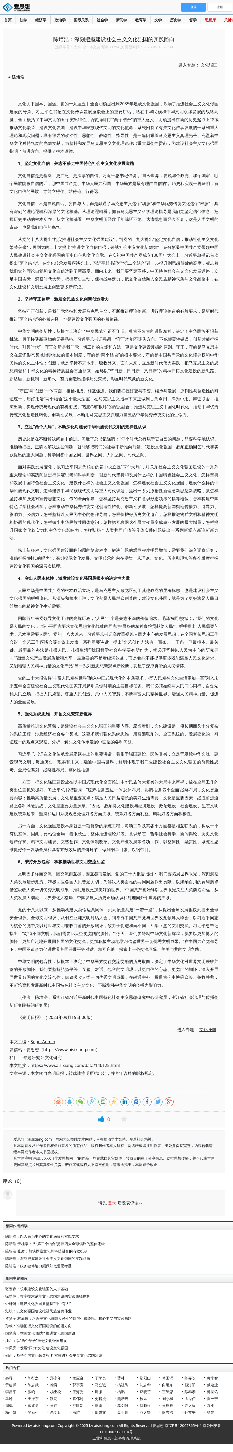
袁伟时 (78, 1398)
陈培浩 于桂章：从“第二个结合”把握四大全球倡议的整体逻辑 (55, 1243)
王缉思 (167, 1391)
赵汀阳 (190, 1384)
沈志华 (145, 1384)
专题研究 (31, 1057)
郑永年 (55, 1377)
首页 (8, 19)
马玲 (9, 1398)
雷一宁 (212, 1398)
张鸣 (31, 1391)
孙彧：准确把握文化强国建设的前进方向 (38, 1325)
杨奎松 (55, 1391)
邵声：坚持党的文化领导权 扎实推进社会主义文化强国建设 (53, 1355)
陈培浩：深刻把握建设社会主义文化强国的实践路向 (47, 1258)
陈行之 (33, 1377)
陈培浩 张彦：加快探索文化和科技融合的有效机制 (46, 1251)
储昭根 (145, 1405)
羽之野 (145, 1412)
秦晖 (9, 1377)
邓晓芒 (145, 1391)
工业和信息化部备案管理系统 (116, 1438)
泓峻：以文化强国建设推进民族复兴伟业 (38, 1310)
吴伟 (53, 1405)
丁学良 (100, 1377)
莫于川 (122, 1412)
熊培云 (122, 1398)
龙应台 (78, 1377)
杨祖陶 (122, 1384)
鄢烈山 (145, 1377)
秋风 (143, 1398)
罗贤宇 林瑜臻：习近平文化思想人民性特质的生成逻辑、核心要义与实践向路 (68, 1318)
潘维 (76, 1412)
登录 (112, 1203)
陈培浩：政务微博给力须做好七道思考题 (38, 1265)
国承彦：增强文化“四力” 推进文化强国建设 (40, 1333)
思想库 (210, 19)
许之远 (190, 1405)
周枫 (9, 1405)
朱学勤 (55, 1412)
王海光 (78, 1391)
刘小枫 (167, 1398)
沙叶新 (78, 1405)
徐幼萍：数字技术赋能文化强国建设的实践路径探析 (47, 1296)
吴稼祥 (167, 1405)
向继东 (167, 1384)
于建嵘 (10, 1384)
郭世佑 (212, 1391)
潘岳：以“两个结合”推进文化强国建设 (36, 1340)
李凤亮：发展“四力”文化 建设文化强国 (36, 1347)
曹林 (121, 1377)
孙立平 (190, 1412)
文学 (158, 19)
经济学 (40, 19)
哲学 (193, 19)
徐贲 (53, 1384)
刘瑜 (98, 1405)
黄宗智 (212, 1377)
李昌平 (10, 1391)
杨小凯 (10, 1412)
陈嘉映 (190, 1377)
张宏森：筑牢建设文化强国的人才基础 (36, 1288)
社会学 (102, 19)
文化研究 (53, 1057)
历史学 (175, 19)
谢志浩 (167, 1412)
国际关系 (81, 19)
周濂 (98, 1391)
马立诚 (100, 1384)
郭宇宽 (78, 1384)
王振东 (33, 1398)
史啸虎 (100, 1398)
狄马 (53, 1398)
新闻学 (121, 19)
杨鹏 (121, 1391)
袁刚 (210, 1405)
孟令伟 (190, 1398)
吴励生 (33, 1412)
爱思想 (18, 8)
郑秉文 (100, 1412)
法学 (23, 19)
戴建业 (212, 1384)
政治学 (60, 19)
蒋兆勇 (33, 1405)
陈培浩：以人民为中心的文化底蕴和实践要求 (42, 1236)
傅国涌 (167, 1377)
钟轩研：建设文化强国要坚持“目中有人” (38, 1303)
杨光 (210, 1412)
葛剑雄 (122, 1405)
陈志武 (33, 1384)
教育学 (140, 19)
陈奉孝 (190, 1391)
